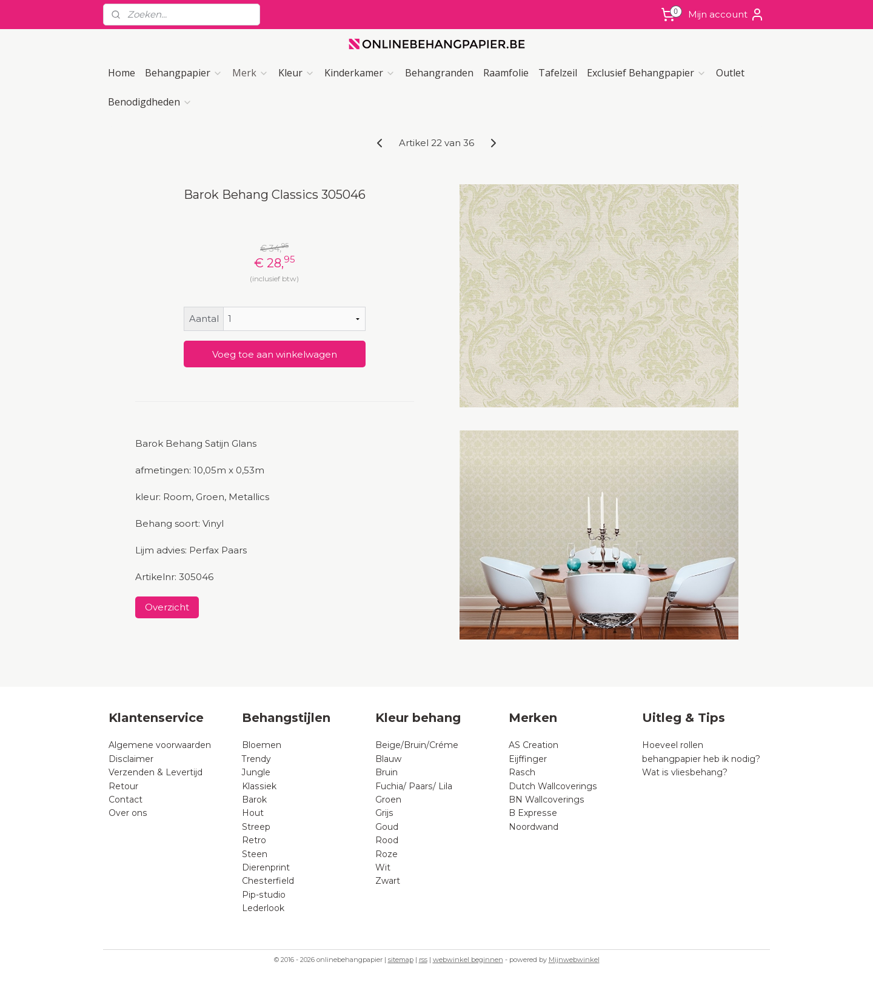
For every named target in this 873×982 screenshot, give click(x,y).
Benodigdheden (150, 102)
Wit (382, 867)
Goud (386, 826)
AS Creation (533, 745)
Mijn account (726, 14)
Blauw (388, 758)
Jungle (256, 772)
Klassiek (259, 786)
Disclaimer (131, 758)
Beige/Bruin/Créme (416, 745)
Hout (253, 812)
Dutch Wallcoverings (553, 786)
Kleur (296, 72)
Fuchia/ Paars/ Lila (413, 786)
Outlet (730, 72)
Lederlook (263, 908)
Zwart (387, 880)
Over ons (128, 812)
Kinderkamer (359, 72)
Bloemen (261, 745)
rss (423, 959)
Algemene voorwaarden (160, 745)
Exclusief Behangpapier (646, 72)
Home (121, 72)
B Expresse (533, 812)
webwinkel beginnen (468, 959)
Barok (254, 799)
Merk (250, 72)
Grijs (384, 812)
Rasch (522, 772)
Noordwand (533, 826)
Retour (123, 786)
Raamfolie (506, 72)
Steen (254, 854)
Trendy (256, 758)
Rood (386, 840)
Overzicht (167, 607)
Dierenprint (266, 867)
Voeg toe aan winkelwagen (274, 354)
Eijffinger (528, 758)
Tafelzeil (557, 72)
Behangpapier (183, 72)
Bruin (386, 772)
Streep (256, 826)
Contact (125, 799)
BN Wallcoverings (546, 799)
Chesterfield (269, 880)
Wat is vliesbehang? (685, 772)
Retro (254, 840)
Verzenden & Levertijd (155, 772)
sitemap (400, 959)
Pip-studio (264, 894)
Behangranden (439, 72)
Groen (388, 799)
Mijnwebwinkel (574, 959)
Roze (386, 854)
